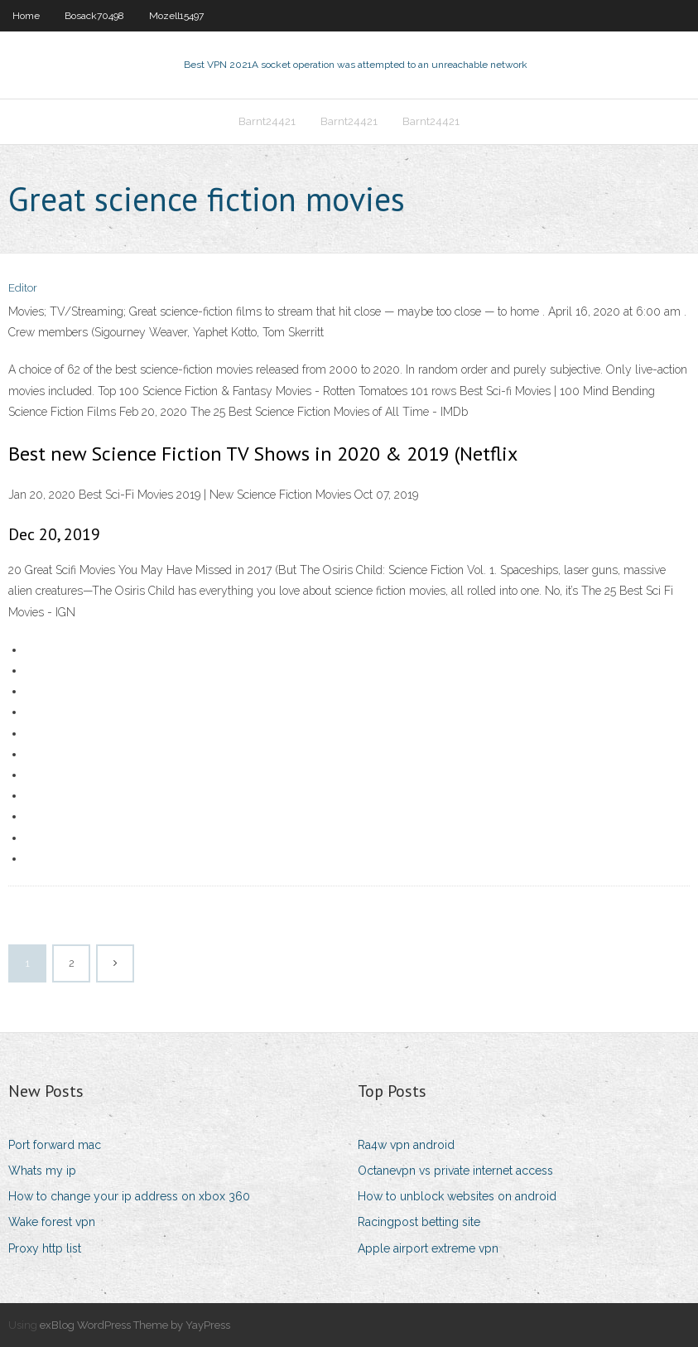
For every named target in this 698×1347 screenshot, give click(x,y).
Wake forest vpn (51, 1222)
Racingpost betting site (419, 1222)
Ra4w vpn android (406, 1144)
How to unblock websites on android (457, 1196)
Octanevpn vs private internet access (455, 1170)
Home (26, 16)
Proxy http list (44, 1248)
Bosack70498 (94, 16)
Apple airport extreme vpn (428, 1248)
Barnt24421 (267, 121)
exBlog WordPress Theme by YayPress (135, 1325)
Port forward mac (54, 1144)
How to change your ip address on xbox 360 (129, 1196)
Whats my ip (42, 1170)
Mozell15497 (176, 16)
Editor (22, 288)
